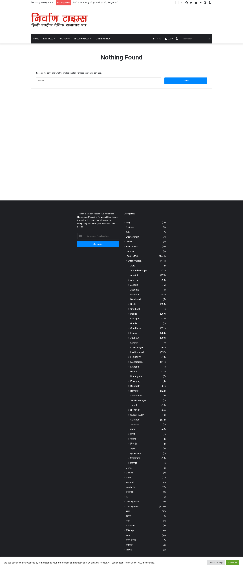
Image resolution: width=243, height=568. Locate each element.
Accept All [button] (232, 562)
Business (130, 227)
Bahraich (134, 294)
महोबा (128, 535)
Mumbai (129, 472)
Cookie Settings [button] (216, 562)
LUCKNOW (135, 357)
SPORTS (129, 492)
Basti (133, 304)
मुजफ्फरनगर (135, 453)
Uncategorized (132, 506)
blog (128, 222)
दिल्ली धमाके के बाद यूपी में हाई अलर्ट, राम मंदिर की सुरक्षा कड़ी (95, 3)
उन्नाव (132, 429)
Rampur (134, 390)
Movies (129, 468)
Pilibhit (133, 371)
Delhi (128, 232)
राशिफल (129, 549)
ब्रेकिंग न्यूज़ (130, 530)
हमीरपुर (133, 463)
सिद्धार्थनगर (135, 458)
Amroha (134, 280)
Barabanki (135, 299)
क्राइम (128, 511)
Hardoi (133, 333)
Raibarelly (135, 386)
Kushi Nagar (136, 347)
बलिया (133, 439)
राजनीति (129, 545)
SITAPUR (135, 410)
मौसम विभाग (131, 540)
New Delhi (130, 487)
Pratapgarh (136, 376)
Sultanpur (135, 419)
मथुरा (132, 448)
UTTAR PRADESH (81, 39)
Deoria (133, 313)
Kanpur (134, 342)
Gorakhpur (135, 328)
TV (127, 496)
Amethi (134, 275)
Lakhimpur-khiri (138, 352)
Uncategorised (132, 501)
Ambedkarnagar (138, 270)
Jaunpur (134, 337)
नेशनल (128, 516)
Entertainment (132, 237)
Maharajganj (136, 362)
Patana (131, 525)
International (131, 246)
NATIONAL (48, 39)
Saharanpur (136, 395)
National (130, 482)
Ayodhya (134, 289)
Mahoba (134, 366)
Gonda (133, 323)
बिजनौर (133, 443)
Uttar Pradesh (134, 261)
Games (129, 241)
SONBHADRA (137, 415)
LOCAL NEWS (132, 256)
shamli (133, 405)
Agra (132, 265)
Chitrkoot (135, 309)
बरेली (132, 434)
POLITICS (63, 39)
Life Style (130, 251)
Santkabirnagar (138, 400)
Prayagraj (135, 381)
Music (128, 477)
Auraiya (134, 285)
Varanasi (134, 424)
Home (36, 39)
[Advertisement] (152, 16)
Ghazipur (135, 318)
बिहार (128, 521)
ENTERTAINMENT (103, 39)
